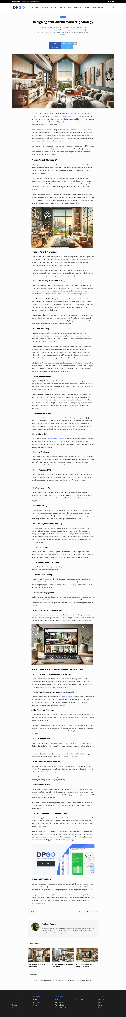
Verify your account (67, 691)
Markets (45, 7)
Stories (54, 7)
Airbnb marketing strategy (69, 110)
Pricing (62, 7)
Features (34, 7)
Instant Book (70, 178)
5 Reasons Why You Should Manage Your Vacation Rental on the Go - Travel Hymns (65, 973)
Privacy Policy (59, 998)
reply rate (88, 127)
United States (38, 992)
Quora (100, 998)
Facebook (101, 992)
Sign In (86, 7)
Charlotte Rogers (48, 917)
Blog (69, 7)
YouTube (101, 1001)
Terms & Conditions (62, 1001)
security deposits (65, 129)
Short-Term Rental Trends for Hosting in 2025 (32, 1)
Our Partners (59, 995)
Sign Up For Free (97, 7)
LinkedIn (101, 995)
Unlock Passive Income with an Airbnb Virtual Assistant (85, 958)
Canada (36, 995)
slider (32, 905)
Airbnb (77, 108)
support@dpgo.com (38, 897)
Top (112, 1011)
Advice (63, 17)
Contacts (77, 7)
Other (35, 998)
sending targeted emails (56, 433)
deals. (54, 489)
